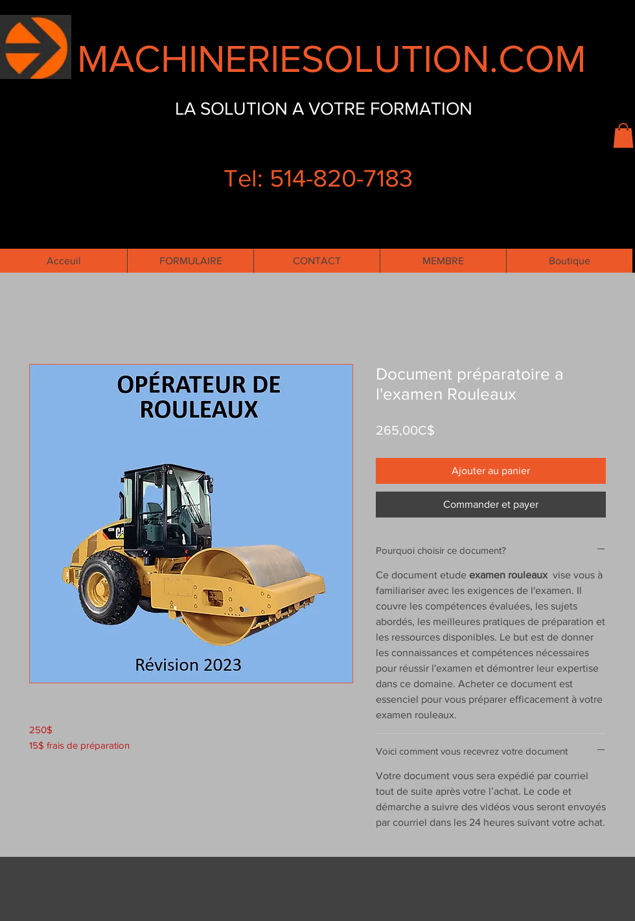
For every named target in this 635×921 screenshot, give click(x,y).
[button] (623, 135)
